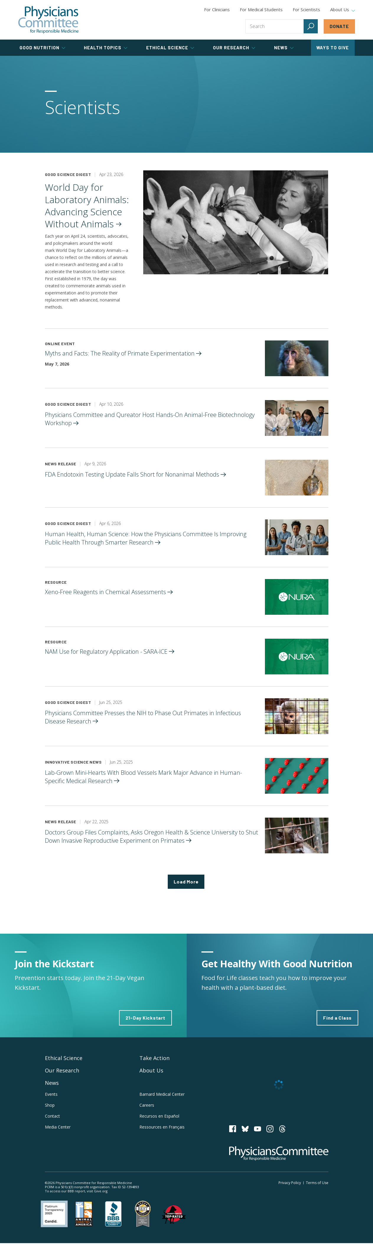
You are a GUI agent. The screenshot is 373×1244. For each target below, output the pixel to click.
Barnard (162, 1095)
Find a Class (337, 1018)
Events (51, 1095)
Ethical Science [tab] (170, 47)
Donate (339, 26)
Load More (186, 882)
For (261, 9)
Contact (52, 1116)
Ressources (162, 1127)
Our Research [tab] (234, 47)
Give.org (100, 1191)
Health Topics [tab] (105, 47)
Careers (146, 1105)
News (52, 1083)
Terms (317, 1183)
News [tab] (284, 47)
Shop (50, 1105)
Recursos (159, 1116)
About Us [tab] (342, 9)
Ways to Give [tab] (332, 47)
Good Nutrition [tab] (42, 47)
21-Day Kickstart (145, 1018)
